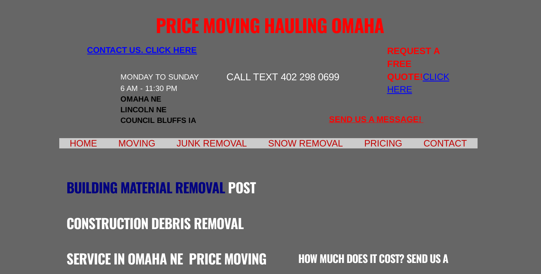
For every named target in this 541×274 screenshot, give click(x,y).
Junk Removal (212, 143)
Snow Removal (305, 143)
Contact (445, 143)
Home (83, 143)
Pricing (383, 143)
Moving (137, 143)
